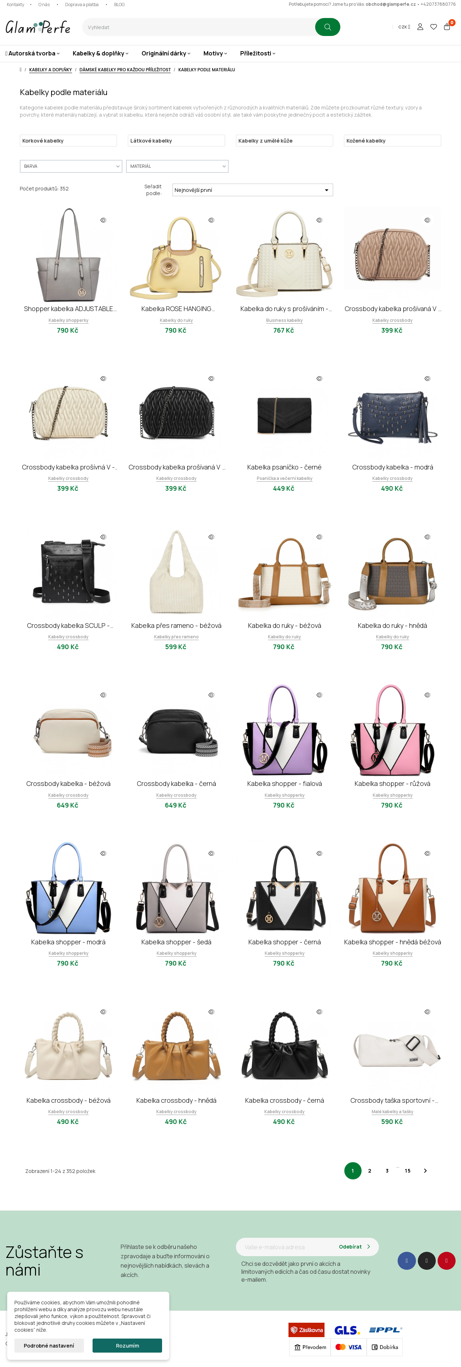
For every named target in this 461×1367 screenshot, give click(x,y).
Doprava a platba (82, 4)
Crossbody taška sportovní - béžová (392, 1100)
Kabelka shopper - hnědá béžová (392, 941)
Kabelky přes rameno (176, 637)
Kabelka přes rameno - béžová (176, 625)
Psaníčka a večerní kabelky (285, 478)
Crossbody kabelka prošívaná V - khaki (393, 308)
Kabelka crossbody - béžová (69, 1100)
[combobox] (198, 27)
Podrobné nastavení (49, 1345)
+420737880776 (438, 4)
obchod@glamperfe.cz (391, 4)
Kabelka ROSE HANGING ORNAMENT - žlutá (176, 308)
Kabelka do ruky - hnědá (392, 625)
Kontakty (15, 4)
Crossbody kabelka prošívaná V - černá (177, 467)
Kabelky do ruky (176, 320)
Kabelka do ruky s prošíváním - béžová (284, 308)
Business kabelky (284, 320)
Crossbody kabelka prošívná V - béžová (68, 467)
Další (425, 1170)
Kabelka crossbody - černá (284, 1100)
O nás (44, 4)
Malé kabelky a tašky (392, 1112)
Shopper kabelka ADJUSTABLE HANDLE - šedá (68, 308)
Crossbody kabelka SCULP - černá (68, 625)
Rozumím (127, 1345)
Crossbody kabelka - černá (176, 783)
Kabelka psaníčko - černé (284, 467)
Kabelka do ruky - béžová (284, 625)
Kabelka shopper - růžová (392, 783)
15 (408, 1170)
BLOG (119, 4)
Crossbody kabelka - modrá (392, 467)
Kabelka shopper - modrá (68, 941)
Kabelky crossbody (392, 320)
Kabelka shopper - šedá (176, 941)
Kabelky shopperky (69, 320)
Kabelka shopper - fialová (284, 783)
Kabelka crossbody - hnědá (176, 1100)
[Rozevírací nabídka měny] (404, 27)
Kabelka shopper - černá (285, 941)
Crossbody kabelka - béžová (68, 783)
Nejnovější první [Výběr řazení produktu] (253, 190)
